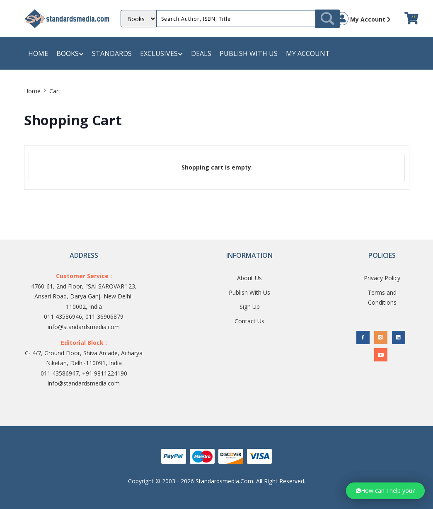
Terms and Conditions (382, 297)
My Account (363, 18)
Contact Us (249, 321)
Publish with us (249, 53)
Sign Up (249, 306)
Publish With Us (249, 292)
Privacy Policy (382, 278)
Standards (112, 53)
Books (70, 53)
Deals (201, 53)
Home (38, 53)
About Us (249, 278)
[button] (385, 490)
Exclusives (161, 53)
